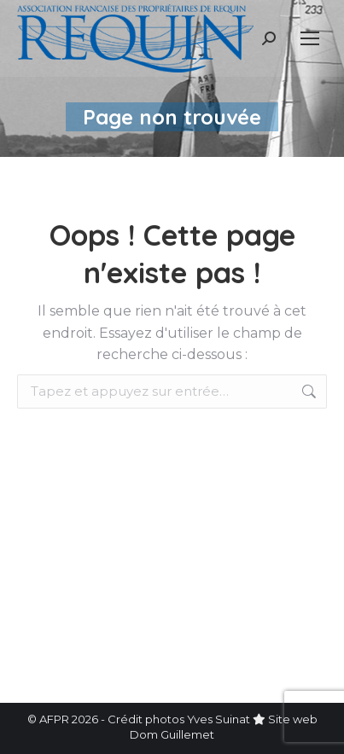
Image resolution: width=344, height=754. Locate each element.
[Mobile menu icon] (310, 38)
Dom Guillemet (172, 734)
